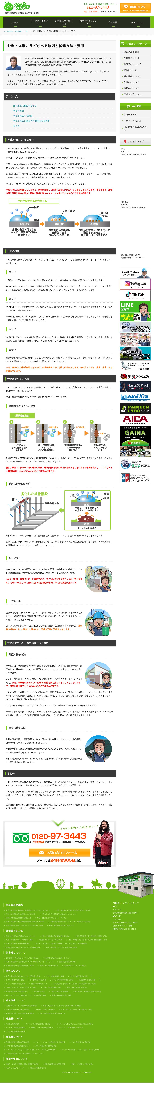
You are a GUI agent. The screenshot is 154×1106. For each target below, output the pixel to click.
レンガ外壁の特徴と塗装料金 (17, 1052)
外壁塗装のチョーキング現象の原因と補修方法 (24, 1023)
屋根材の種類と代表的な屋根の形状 (20, 1063)
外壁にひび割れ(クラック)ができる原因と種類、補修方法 (71, 1023)
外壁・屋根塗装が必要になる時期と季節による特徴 (84, 910)
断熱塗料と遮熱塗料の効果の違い (77, 1004)
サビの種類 (18, 111)
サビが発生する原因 (22, 116)
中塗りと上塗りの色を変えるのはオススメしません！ (68, 915)
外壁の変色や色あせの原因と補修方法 (60, 1032)
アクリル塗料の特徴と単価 (62, 987)
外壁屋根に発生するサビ (25, 106)
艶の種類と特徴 (12, 1008)
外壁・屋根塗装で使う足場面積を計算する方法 (24, 943)
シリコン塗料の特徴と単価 (16, 991)
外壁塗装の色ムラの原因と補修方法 (20, 1028)
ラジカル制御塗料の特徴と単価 (70, 991)
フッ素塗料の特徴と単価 (42, 991)
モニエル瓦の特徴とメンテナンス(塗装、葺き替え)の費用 (28, 1076)
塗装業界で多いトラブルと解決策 (85, 976)
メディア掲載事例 (132, 121)
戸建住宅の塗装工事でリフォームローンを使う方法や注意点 (80, 923)
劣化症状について (132, 76)
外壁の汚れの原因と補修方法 (51, 1028)
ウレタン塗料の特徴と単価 (89, 987)
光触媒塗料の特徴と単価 (15, 995)
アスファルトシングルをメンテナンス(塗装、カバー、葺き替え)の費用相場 (35, 1071)
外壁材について (131, 82)
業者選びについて (132, 64)
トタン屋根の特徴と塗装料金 (92, 1063)
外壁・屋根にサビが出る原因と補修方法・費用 (87, 1028)
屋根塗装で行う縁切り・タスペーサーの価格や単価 (26, 956)
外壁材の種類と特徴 (14, 1043)
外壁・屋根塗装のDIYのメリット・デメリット (60, 919)
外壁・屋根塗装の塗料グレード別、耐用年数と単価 (26, 987)
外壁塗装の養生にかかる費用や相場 (20, 947)
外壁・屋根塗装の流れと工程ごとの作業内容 (23, 915)
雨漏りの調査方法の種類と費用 (62, 1087)
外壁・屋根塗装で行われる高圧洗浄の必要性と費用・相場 (62, 947)
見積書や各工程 (131, 58)
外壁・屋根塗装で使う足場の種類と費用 (64, 943)
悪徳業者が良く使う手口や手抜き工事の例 (22, 976)
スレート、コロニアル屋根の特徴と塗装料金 (57, 1063)
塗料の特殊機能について (69, 995)
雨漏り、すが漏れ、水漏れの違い (19, 1091)
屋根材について (131, 88)
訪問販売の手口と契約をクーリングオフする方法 (25, 967)
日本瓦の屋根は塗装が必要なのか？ (20, 1067)
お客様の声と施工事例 (64, 22)
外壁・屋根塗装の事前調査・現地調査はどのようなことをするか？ (32, 910)
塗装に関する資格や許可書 (55, 976)
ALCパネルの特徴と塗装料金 (17, 1047)
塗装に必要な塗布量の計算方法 (45, 1004)
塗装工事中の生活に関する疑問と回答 (21, 919)
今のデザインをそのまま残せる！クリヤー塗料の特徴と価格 (29, 1012)
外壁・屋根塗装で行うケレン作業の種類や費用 (70, 956)
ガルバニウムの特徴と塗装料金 (52, 1067)
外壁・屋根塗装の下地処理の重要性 (20, 952)
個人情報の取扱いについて (135, 128)
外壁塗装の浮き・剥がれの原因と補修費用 (22, 1032)
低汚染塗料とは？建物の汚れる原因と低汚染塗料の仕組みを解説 (31, 999)
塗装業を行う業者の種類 (77, 971)
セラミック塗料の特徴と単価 (42, 995)
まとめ (16, 125)
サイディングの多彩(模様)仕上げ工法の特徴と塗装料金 (85, 1043)
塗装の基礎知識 (131, 52)
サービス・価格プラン (40, 22)
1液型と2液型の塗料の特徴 (34, 1008)
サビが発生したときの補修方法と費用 (31, 121)
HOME (15, 22)
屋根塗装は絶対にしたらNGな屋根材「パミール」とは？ (79, 1076)
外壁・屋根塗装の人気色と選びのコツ (70, 928)
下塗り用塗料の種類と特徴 (16, 1004)
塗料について (130, 70)
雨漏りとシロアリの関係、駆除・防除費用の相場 (25, 1087)
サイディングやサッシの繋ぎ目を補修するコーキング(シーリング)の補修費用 (70, 952)
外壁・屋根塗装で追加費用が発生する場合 (63, 939)
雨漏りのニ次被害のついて (48, 1091)
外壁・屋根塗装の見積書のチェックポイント (23, 939)
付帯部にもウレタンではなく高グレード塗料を (81, 999)
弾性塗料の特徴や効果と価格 (70, 1012)
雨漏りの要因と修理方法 (74, 1091)
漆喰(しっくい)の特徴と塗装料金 (47, 1047)
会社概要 (113, 22)
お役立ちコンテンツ (89, 22)
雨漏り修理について (133, 94)
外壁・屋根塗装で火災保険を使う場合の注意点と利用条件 (28, 923)
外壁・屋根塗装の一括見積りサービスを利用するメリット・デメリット (34, 971)
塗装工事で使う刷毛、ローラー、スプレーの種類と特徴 (28, 928)
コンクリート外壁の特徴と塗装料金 (80, 1047)
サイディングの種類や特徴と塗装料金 (42, 1043)
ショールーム (138, 22)
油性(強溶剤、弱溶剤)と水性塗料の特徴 (66, 1008)
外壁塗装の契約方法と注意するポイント (66, 967)
